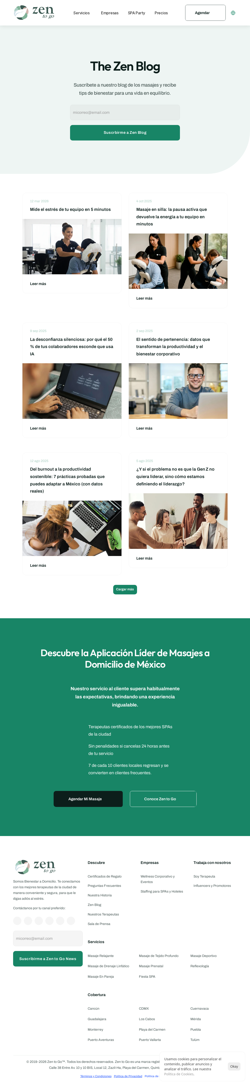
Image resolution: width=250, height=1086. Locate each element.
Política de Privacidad (128, 1076)
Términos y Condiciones (96, 1076)
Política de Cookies (179, 1074)
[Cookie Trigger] (157, 1076)
